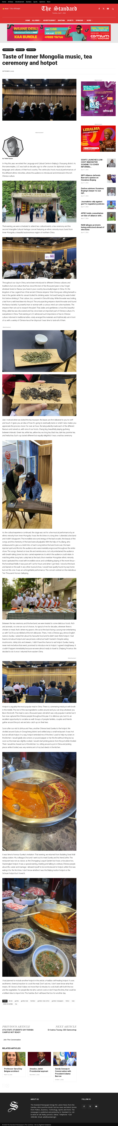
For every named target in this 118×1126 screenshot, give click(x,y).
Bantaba (20, 49)
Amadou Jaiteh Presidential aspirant (38, 1070)
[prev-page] (3, 1084)
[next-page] (7, 1084)
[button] (113, 9)
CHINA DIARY (8, 49)
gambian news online (43, 1001)
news (73, 1001)
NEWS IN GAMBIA (8, 1004)
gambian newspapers (57, 1001)
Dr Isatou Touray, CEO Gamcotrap (62, 1030)
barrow (10, 1001)
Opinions (31, 49)
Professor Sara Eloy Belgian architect (12, 1070)
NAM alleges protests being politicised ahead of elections (92, 227)
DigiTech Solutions (45, 1124)
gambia (17, 1001)
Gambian (32, 1001)
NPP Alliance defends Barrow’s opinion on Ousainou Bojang (90, 177)
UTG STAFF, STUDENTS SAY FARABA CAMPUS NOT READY (18, 1031)
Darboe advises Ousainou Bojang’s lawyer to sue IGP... (92, 190)
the (16, 1004)
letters (67, 1001)
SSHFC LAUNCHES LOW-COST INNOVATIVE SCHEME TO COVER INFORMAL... (92, 163)
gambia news (24, 1001)
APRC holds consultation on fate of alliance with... (92, 214)
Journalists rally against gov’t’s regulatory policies (92, 202)
